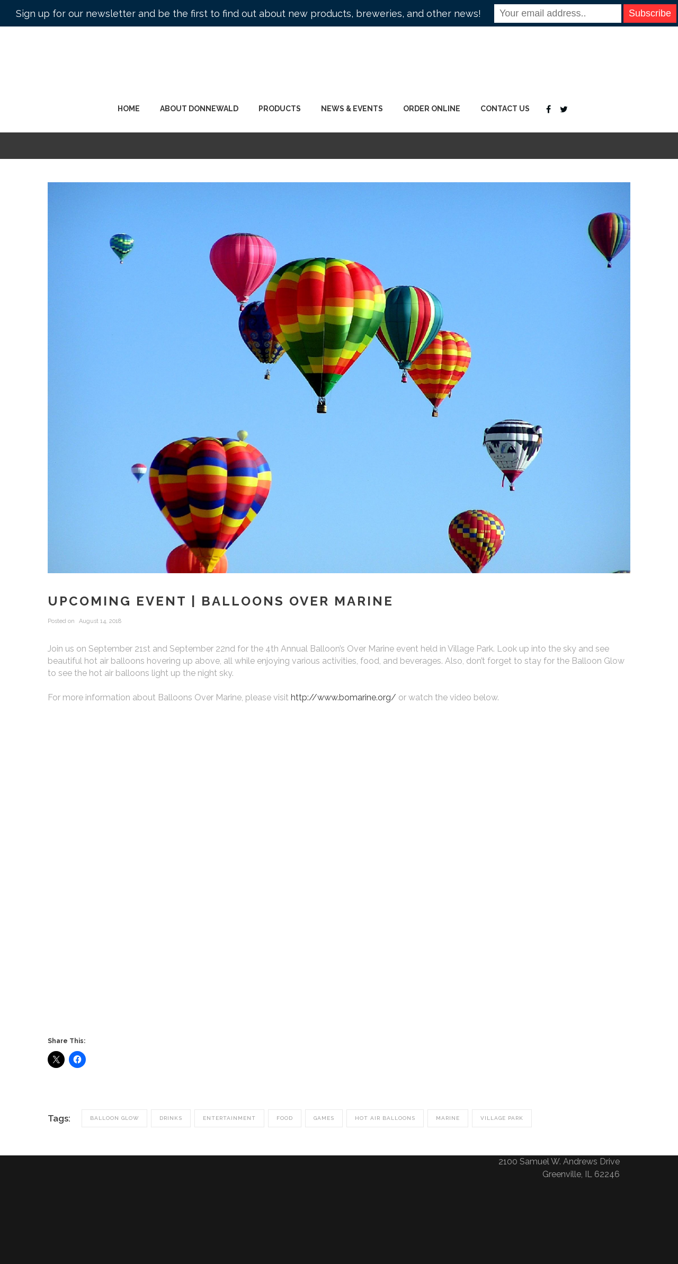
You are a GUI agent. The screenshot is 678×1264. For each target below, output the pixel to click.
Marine (448, 1118)
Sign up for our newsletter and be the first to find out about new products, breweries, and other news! (248, 13)
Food (284, 1118)
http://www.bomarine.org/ (343, 697)
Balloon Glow (114, 1118)
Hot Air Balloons (385, 1118)
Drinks (170, 1118)
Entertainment (229, 1118)
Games (324, 1118)
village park (501, 1118)
